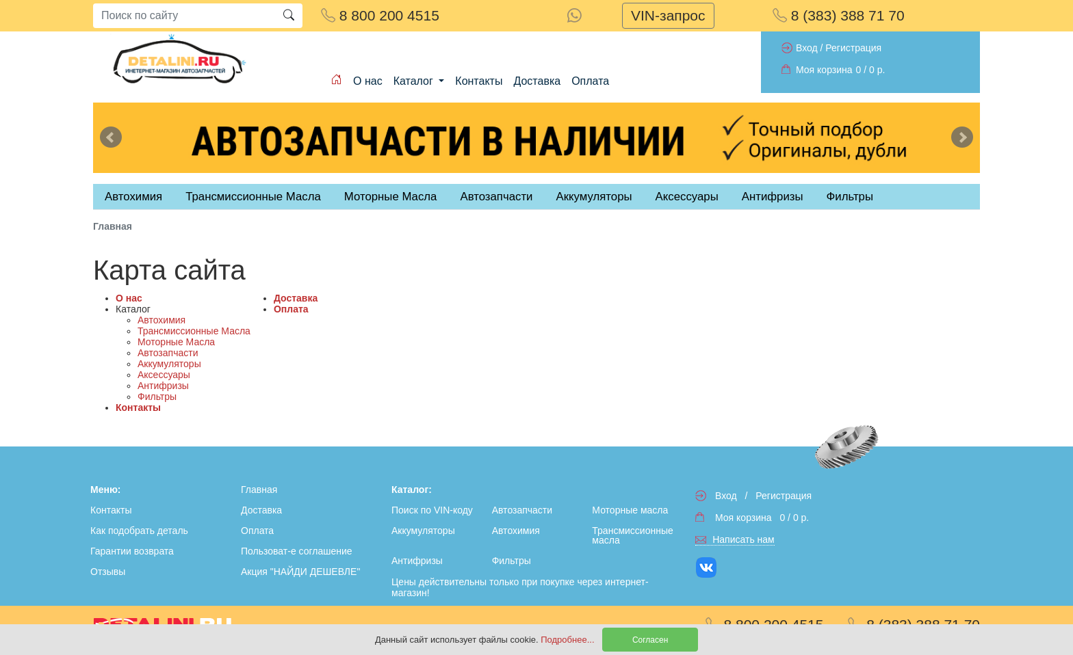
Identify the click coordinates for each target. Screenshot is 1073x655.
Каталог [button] (415, 81)
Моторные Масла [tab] (390, 196)
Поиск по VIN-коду (432, 510)
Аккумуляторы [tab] (594, 196)
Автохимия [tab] (133, 196)
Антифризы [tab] (772, 196)
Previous (111, 137)
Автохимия (161, 320)
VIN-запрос (668, 15)
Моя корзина (824, 69)
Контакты (478, 81)
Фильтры (850, 196)
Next (962, 137)
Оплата (590, 81)
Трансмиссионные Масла (194, 330)
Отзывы (107, 571)
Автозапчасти (496, 196)
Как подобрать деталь (139, 530)
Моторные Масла (176, 341)
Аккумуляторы (169, 363)
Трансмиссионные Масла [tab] (253, 196)
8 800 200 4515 (380, 15)
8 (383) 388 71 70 (839, 15)
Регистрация (853, 47)
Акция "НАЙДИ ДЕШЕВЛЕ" (300, 571)
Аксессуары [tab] (687, 196)
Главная (259, 489)
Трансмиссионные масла (632, 535)
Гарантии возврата (132, 551)
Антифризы (163, 385)
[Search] (184, 15)
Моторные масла (630, 510)
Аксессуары (164, 374)
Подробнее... (569, 639)
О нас (368, 81)
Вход (807, 47)
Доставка (536, 81)
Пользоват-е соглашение (296, 551)
